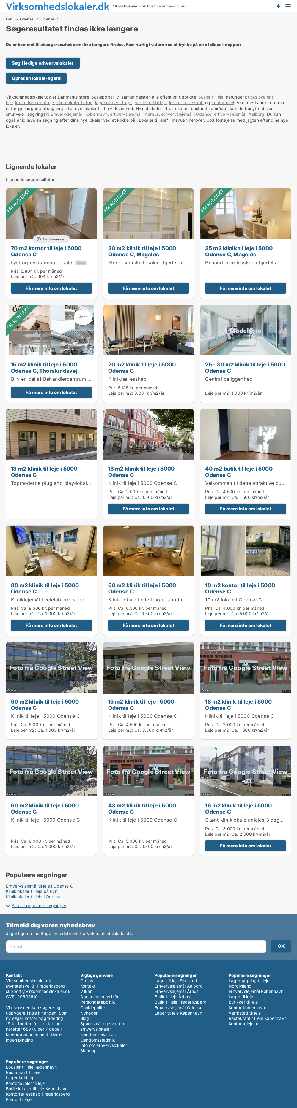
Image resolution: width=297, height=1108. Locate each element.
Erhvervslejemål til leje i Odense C (39, 885)
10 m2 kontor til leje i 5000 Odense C (240, 588)
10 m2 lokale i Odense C (233, 600)
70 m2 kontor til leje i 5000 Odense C (46, 251)
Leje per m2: (23, 276)
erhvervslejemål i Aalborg (239, 114)
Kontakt (87, 985)
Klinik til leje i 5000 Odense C (142, 483)
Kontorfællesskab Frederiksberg (38, 1093)
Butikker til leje (243, 1001)
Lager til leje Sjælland (176, 980)
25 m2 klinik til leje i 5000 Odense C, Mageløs (239, 251)
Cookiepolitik (93, 1007)
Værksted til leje (245, 1012)
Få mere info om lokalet (51, 288)
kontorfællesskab (186, 102)
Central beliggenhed (228, 379)
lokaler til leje (210, 96)
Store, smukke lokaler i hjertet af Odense (155, 263)
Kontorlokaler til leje (25, 1083)
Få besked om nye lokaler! (278, 6)
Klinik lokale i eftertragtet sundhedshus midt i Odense (171, 600)
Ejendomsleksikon (98, 1034)
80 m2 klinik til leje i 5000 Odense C (45, 588)
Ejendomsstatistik (97, 1039)
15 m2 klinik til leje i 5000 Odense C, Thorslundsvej (44, 367)
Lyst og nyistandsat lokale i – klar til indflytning (75, 263)
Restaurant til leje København (258, 1018)
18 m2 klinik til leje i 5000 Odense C (141, 471)
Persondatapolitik (97, 1001)
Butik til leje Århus (172, 996)
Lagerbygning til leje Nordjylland (249, 983)
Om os (86, 980)
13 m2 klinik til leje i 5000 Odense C (44, 471)
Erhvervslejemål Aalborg (179, 985)
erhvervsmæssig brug (169, 6)
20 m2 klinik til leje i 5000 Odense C (142, 367)
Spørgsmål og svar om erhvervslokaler (102, 1026)
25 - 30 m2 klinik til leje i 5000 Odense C (245, 367)
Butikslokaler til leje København (36, 1088)
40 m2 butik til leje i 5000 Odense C (238, 471)
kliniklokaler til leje (74, 102)
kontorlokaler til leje (34, 102)
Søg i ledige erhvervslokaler (43, 63)
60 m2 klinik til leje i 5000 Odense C (142, 588)
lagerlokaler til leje (113, 102)
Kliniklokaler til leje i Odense (33, 896)
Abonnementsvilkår (99, 996)
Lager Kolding (20, 1077)
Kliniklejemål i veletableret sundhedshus (58, 600)
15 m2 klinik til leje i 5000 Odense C (141, 704)
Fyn (9, 19)
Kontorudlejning (244, 1023)
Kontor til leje (19, 1099)
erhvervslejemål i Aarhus (134, 114)
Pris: (16, 271)
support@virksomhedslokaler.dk (38, 991)
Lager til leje (241, 996)
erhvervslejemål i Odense (186, 114)
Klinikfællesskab (127, 379)
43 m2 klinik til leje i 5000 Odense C (142, 808)
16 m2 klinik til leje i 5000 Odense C (238, 808)
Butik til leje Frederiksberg (181, 1001)
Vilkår (86, 991)
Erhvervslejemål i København (79, 114)
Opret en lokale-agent (36, 78)
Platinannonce (54, 239)
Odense (26, 19)
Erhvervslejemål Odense (178, 1007)
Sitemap (88, 1050)
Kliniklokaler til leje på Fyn (31, 891)
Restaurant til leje (23, 1072)
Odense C (49, 19)
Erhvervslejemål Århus (177, 991)
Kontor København (247, 1007)
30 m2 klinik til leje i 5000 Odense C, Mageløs (142, 251)
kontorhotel (222, 102)
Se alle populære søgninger (39, 905)
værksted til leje (151, 102)
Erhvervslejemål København (256, 991)
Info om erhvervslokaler (103, 1045)
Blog (84, 1018)
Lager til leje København (178, 1012)
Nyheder (89, 1012)
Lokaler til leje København (31, 1066)
